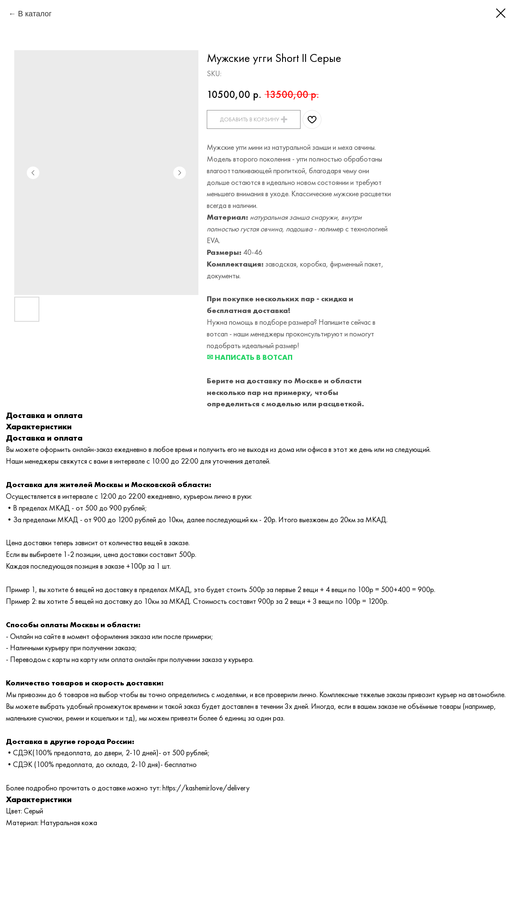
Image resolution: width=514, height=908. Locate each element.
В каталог (34, 14)
